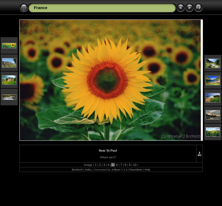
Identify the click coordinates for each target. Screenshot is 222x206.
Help (147, 169)
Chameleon (135, 169)
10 (134, 165)
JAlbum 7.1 (118, 169)
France (40, 7)
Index (88, 169)
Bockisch (77, 169)
